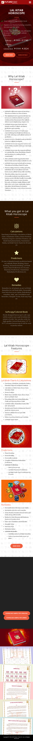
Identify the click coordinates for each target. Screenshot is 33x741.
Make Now (9, 55)
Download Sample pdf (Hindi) (16, 618)
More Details (22, 55)
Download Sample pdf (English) (16, 613)
